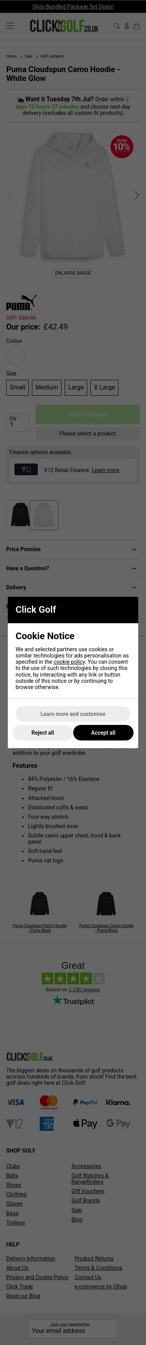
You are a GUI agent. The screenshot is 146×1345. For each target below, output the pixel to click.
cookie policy (69, 662)
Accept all (103, 733)
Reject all (43, 733)
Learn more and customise (73, 714)
